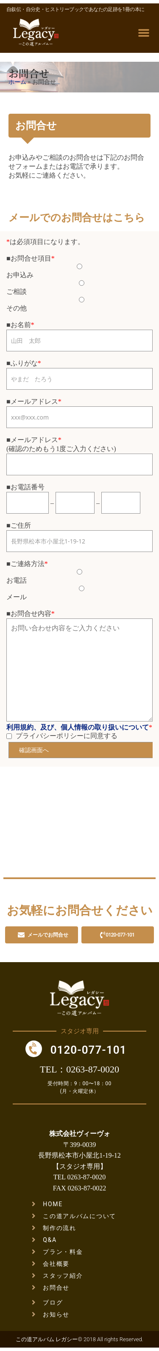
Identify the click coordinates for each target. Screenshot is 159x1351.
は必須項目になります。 (45, 241)
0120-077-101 (88, 1049)
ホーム (17, 82)
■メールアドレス (32, 401)
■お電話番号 (25, 487)
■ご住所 (18, 525)
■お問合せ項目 (28, 258)
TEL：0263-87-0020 (79, 1069)
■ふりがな (22, 363)
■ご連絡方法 (25, 563)
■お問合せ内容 (28, 613)
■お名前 (18, 324)
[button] (144, 32)
